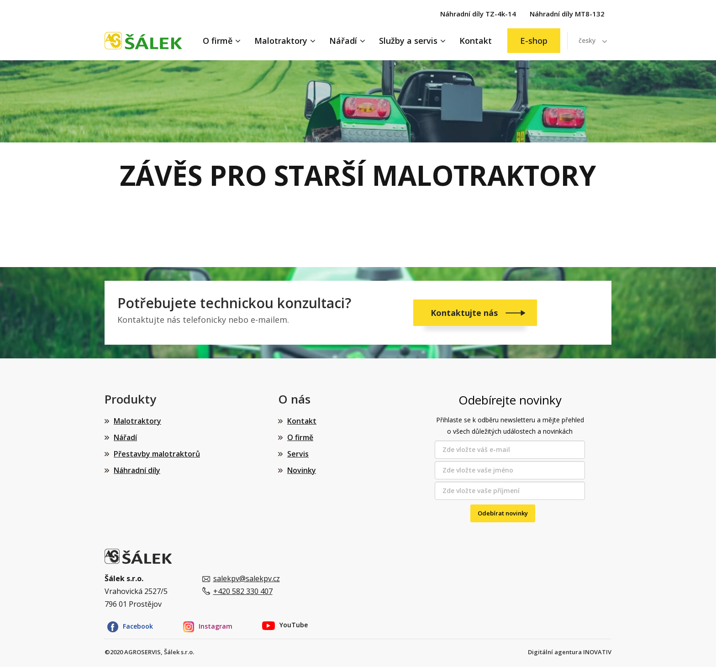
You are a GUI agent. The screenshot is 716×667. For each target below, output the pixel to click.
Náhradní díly (137, 470)
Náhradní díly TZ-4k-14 (478, 13)
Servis (298, 454)
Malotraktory (280, 40)
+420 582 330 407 (243, 591)
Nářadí (343, 40)
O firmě (217, 40)
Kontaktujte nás (465, 312)
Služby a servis (408, 40)
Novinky (301, 470)
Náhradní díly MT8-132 (567, 13)
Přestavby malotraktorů (157, 454)
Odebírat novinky (503, 513)
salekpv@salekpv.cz (246, 578)
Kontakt (475, 40)
